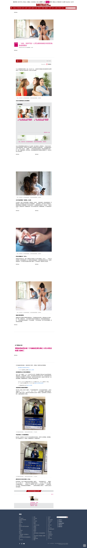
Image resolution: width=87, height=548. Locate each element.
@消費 (56, 8)
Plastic (47, 2)
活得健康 (21, 535)
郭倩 (34, 519)
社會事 (25, 8)
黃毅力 (34, 523)
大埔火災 (15, 8)
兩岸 (53, 8)
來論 (49, 537)
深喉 (34, 517)
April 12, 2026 (29, 385)
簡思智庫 (49, 531)
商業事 (39, 8)
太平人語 (49, 527)
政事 (23, 8)
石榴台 (28, 2)
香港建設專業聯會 (22, 519)
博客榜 (59, 8)
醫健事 (46, 8)
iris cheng (50, 538)
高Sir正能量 (50, 519)
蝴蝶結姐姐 (35, 538)
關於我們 (60, 526)
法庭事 (29, 8)
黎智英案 (19, 8)
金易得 (34, 529)
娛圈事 (41, 2)
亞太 (38, 2)
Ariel (20, 517)
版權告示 (60, 519)
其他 (63, 8)
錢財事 (33, 8)
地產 (36, 8)
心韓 (44, 2)
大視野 (49, 8)
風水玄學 (49, 525)
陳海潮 (34, 537)
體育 (51, 2)
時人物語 (35, 521)
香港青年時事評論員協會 (24, 526)
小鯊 (20, 523)
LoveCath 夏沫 (36, 525)
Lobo (49, 526)
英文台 (24, 2)
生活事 (63, 2)
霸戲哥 (20, 525)
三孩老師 (21, 530)
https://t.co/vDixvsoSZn (38, 383)
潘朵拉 (20, 531)
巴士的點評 (21, 518)
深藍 (49, 518)
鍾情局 (20, 521)
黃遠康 (34, 527)
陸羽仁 (34, 522)
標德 (34, 539)
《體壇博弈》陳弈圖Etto (24, 534)
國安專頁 (15, 2)
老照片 (20, 533)
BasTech (68, 2)
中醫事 (42, 8)
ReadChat (50, 535)
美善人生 (55, 2)
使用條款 (60, 521)
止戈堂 (49, 522)
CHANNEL (33, 2)
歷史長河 (59, 2)
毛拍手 (49, 517)
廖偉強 (34, 530)
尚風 (20, 529)
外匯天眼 (21, 522)
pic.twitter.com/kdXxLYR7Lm (23, 367)
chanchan (21, 539)
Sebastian (50, 521)
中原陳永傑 (50, 534)
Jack (20, 527)
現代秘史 (35, 518)
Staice (34, 531)
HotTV (72, 2)
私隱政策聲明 (61, 523)
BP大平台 (20, 2)
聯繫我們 (60, 524)
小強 (49, 523)
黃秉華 (34, 526)
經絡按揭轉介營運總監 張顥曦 (39, 535)
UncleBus (50, 533)
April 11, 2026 (31, 369)
